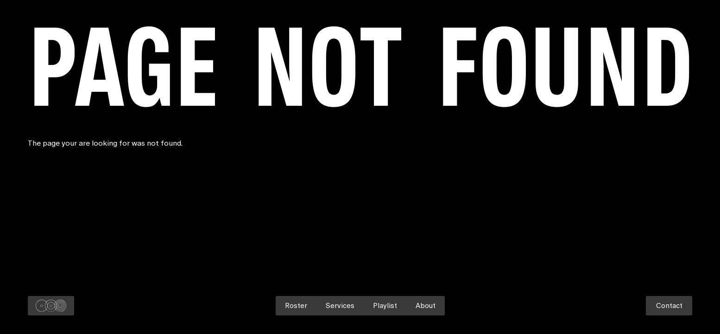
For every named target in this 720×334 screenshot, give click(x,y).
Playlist (385, 306)
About (426, 306)
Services (340, 306)
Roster (296, 306)
